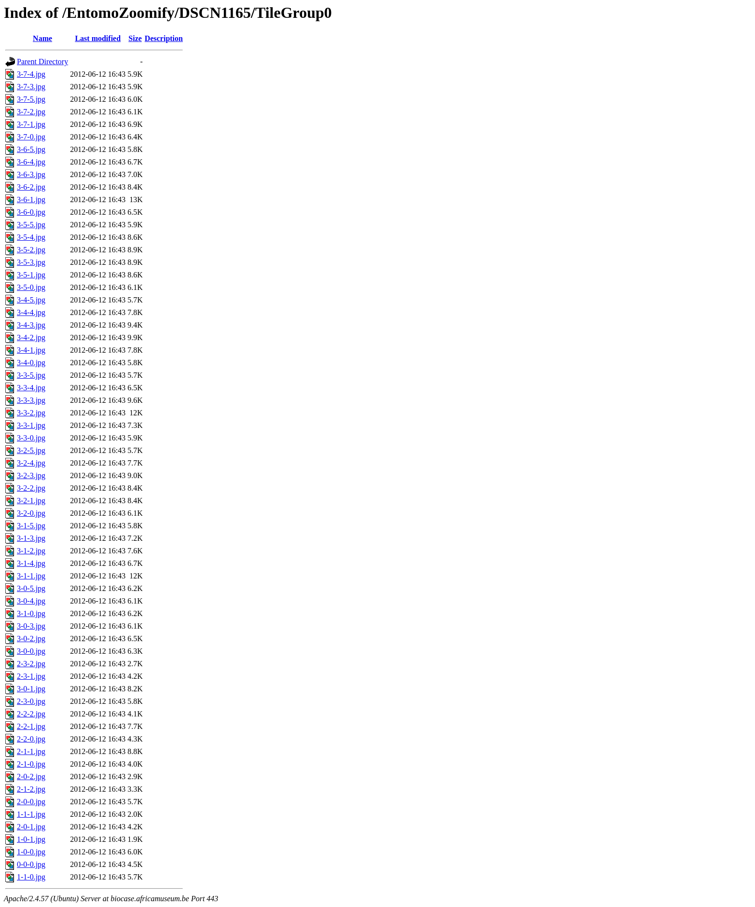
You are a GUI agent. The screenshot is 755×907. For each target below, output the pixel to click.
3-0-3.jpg (31, 626)
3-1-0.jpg (31, 613)
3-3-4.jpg (31, 388)
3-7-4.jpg (31, 74)
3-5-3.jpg (31, 262)
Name (42, 38)
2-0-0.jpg (31, 801)
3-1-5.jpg (31, 526)
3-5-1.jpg (31, 275)
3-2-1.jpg (31, 500)
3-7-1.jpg (31, 124)
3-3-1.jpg (31, 425)
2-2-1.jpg (31, 726)
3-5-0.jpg (31, 287)
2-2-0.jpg (31, 739)
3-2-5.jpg (31, 450)
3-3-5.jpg (31, 375)
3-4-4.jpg (31, 312)
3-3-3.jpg (31, 400)
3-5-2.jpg (31, 250)
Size (135, 38)
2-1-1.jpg (31, 751)
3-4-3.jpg (31, 325)
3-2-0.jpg (31, 513)
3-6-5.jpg (31, 149)
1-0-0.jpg (31, 852)
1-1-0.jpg (31, 877)
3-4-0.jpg (31, 362)
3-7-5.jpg (31, 99)
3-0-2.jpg (31, 638)
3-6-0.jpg (31, 212)
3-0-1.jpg (31, 689)
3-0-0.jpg (31, 651)
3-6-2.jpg (31, 187)
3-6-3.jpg (31, 174)
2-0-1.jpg (31, 827)
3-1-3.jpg (31, 538)
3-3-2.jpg (31, 413)
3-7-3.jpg (31, 86)
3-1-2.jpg (31, 551)
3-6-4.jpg (31, 162)
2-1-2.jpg (31, 789)
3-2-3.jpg (31, 475)
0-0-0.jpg (31, 864)
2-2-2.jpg (31, 714)
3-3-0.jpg (31, 438)
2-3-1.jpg (31, 676)
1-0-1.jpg (31, 839)
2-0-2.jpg (31, 776)
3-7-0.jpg (31, 137)
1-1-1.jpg (31, 814)
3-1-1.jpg (31, 576)
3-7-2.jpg (31, 112)
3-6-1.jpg (31, 199)
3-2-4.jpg (31, 463)
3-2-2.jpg (31, 488)
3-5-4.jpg (31, 237)
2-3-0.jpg (31, 701)
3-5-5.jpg (31, 224)
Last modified (98, 38)
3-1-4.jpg (31, 563)
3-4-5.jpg (31, 300)
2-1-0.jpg (31, 764)
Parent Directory (42, 61)
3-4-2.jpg (31, 337)
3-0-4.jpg (31, 601)
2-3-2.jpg (31, 664)
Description (164, 38)
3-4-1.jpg (31, 350)
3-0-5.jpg (31, 588)
